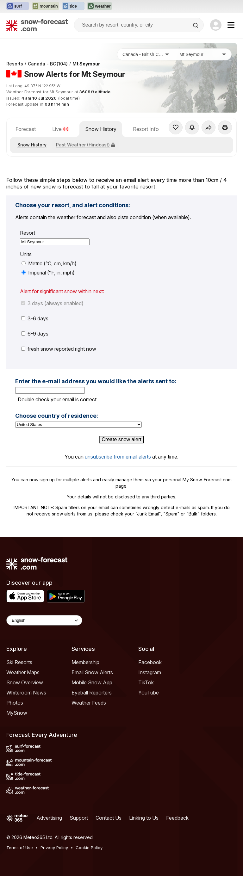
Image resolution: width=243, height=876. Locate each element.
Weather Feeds (89, 703)
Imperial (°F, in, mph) (48, 272)
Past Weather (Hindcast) (85, 144)
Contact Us (109, 818)
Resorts (14, 63)
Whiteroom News (26, 692)
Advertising (49, 818)
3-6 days (34, 318)
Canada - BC (48, 63)
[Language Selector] (44, 620)
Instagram (149, 672)
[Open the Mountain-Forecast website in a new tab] (45, 6)
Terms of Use (19, 847)
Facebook (150, 662)
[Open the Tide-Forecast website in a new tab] (73, 6)
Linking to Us (144, 818)
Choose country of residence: (56, 416)
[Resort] (202, 54)
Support (79, 818)
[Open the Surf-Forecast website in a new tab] (17, 6)
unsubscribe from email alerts (118, 456)
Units (26, 254)
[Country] (145, 54)
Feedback (177, 818)
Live (60, 129)
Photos (14, 703)
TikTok (146, 682)
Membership (85, 662)
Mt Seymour (86, 63)
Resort (27, 233)
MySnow (16, 713)
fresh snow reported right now (58, 349)
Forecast (26, 129)
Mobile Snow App (92, 682)
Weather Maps (23, 672)
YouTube (148, 692)
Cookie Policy (89, 847)
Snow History (100, 129)
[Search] (196, 25)
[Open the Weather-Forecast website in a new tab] (99, 6)
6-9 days (34, 333)
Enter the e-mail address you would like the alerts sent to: (95, 381)
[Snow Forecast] (37, 25)
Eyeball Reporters (92, 692)
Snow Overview (24, 682)
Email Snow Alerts (92, 672)
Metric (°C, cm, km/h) (49, 263)
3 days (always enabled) (52, 303)
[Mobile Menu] (231, 25)
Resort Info (146, 129)
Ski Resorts (19, 662)
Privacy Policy (54, 847)
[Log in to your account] (215, 25)
